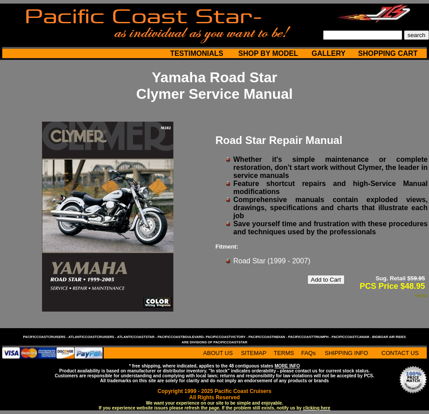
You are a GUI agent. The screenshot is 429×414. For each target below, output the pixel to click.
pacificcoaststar (230, 342)
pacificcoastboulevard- (181, 337)
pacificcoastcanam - (352, 337)
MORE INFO (287, 365)
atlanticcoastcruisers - (92, 337)
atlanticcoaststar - (137, 337)
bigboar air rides (389, 337)
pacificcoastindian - (268, 337)
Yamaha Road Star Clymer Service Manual (214, 85)
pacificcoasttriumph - (310, 337)
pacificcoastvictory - (227, 337)
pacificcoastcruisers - (45, 337)
